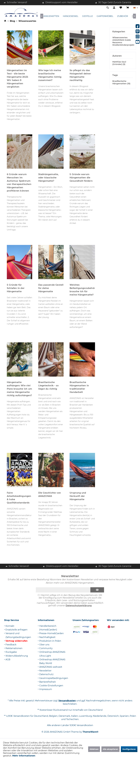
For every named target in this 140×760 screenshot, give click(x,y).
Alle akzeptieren (110, 749)
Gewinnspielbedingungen (53, 678)
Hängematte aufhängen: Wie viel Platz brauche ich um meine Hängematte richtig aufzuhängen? (19, 389)
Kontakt (9, 626)
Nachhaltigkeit (47, 637)
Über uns (44, 644)
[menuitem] (127, 7)
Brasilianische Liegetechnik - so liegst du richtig (48, 385)
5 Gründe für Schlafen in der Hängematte (15, 288)
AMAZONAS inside (121, 40)
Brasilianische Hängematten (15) (121, 82)
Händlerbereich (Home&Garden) (48, 628)
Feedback (10, 644)
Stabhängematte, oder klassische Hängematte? (48, 177)
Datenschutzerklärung (79, 605)
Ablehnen (94, 749)
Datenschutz (46, 674)
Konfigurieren (129, 749)
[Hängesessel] (70, 16)
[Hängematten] (51, 16)
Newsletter (45, 670)
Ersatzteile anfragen (16, 629)
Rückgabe (11, 652)
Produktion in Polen (50, 641)
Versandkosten (67, 700)
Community (46, 648)
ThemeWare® (90, 732)
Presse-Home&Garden (51, 633)
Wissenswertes (119, 37)
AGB (7, 659)
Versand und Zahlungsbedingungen (18, 635)
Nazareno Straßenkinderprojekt (123, 43)
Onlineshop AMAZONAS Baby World (52, 661)
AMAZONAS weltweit (50, 667)
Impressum (45, 689)
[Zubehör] (122, 16)
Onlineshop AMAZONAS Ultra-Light (52, 654)
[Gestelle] (87, 16)
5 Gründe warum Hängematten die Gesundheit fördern (81, 177)
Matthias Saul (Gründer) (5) (119, 63)
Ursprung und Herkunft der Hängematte (78, 496)
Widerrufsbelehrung (16, 656)
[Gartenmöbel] (105, 16)
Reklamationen (13, 648)
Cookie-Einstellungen (51, 685)
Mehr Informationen (23, 755)
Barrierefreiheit (47, 682)
